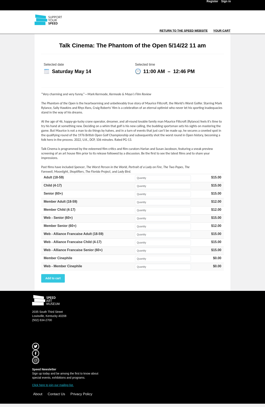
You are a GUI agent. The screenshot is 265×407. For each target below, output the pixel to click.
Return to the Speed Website (184, 30)
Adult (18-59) (54, 177)
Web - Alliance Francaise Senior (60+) (73, 250)
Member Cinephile (58, 258)
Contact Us (56, 394)
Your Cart (221, 30)
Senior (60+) (53, 193)
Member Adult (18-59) (60, 201)
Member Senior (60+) (60, 226)
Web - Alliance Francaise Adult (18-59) (73, 234)
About (37, 394)
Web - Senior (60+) (58, 217)
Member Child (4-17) (59, 209)
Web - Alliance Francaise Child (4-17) (72, 242)
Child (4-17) (53, 185)
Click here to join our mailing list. (53, 385)
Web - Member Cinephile (63, 266)
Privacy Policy (81, 394)
